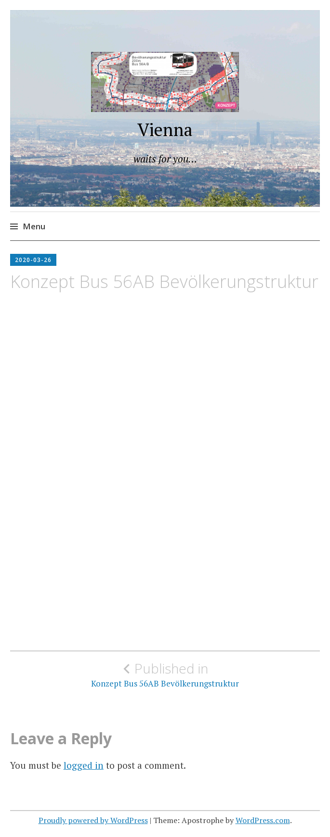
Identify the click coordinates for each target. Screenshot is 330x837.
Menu (34, 226)
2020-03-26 (33, 260)
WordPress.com (263, 820)
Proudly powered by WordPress (93, 820)
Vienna (165, 129)
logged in (84, 765)
